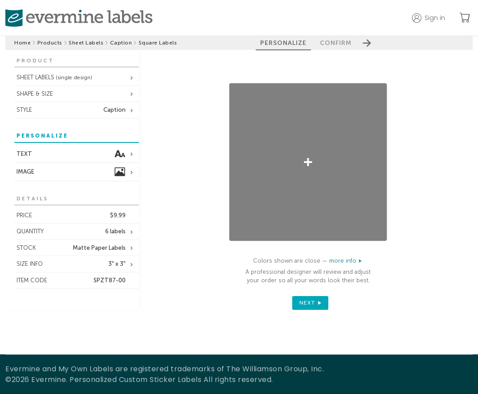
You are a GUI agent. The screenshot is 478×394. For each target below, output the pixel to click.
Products (49, 43)
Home (22, 43)
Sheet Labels (86, 43)
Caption (121, 43)
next (307, 303)
